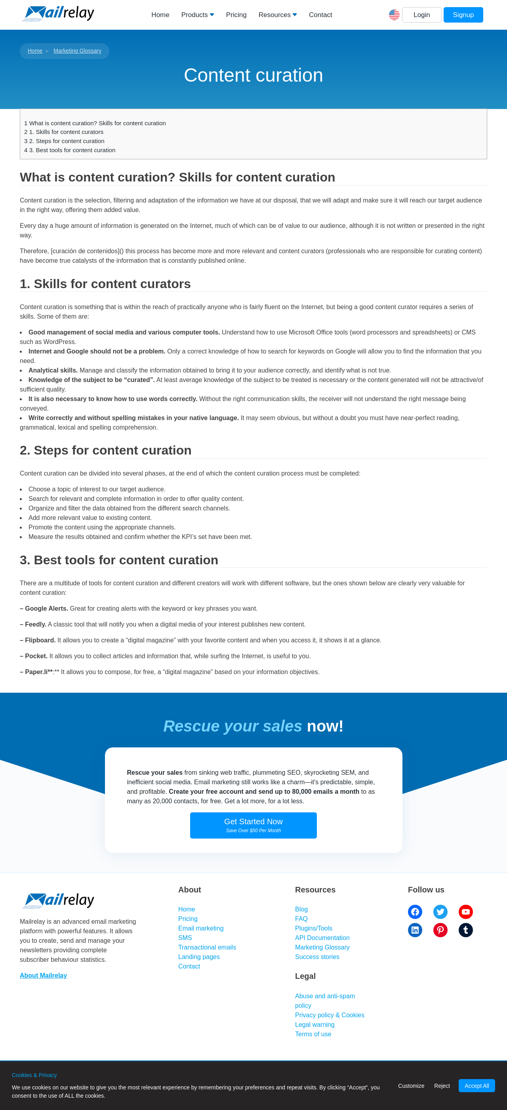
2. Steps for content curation (64, 141)
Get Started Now (253, 825)
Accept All (477, 1086)
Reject (442, 1086)
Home (160, 15)
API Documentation (322, 937)
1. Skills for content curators (63, 131)
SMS (185, 937)
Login (422, 15)
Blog (301, 909)
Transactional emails (207, 947)
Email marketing (201, 928)
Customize (411, 1086)
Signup (463, 15)
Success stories (317, 956)
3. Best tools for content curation (69, 150)
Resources (275, 15)
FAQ (301, 918)
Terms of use (313, 1034)
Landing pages (199, 956)
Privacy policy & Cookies (329, 1015)
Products (194, 15)
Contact (320, 15)
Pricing (236, 15)
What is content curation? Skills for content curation (95, 123)
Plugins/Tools (313, 928)
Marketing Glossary (77, 51)
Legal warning (315, 1024)
